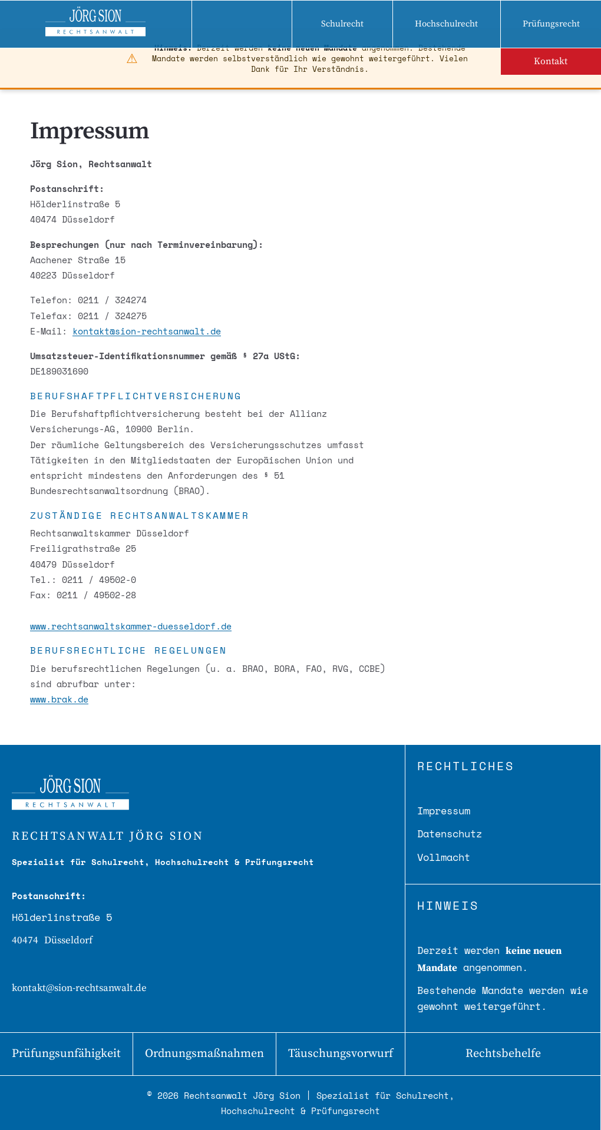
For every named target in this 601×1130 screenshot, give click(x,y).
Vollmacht (443, 857)
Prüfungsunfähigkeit (66, 1053)
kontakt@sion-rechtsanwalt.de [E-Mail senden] (79, 988)
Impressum (443, 810)
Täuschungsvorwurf (340, 1053)
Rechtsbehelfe (503, 1053)
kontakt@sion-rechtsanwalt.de (146, 330)
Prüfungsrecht (551, 23)
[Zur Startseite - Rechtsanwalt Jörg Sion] (95, 24)
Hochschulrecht (446, 23)
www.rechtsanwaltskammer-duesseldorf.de (131, 625)
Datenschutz (449, 833)
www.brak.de (59, 698)
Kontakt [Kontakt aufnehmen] (550, 61)
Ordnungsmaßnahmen (204, 1053)
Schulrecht (342, 23)
